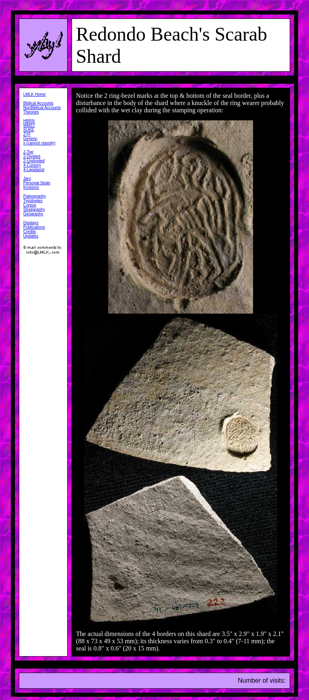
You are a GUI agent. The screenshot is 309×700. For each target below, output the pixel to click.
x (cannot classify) (39, 143)
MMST (29, 125)
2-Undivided (34, 161)
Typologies (33, 200)
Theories (31, 112)
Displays (31, 223)
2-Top (28, 152)
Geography (33, 214)
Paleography (34, 196)
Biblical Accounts (38, 103)
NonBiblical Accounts (42, 107)
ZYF (27, 134)
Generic (30, 138)
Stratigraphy (34, 209)
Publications (34, 227)
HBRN (29, 121)
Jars (27, 178)
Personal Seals (36, 183)
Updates (30, 236)
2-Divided (31, 156)
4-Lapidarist (33, 169)
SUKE (28, 130)
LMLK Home (34, 94)
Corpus (29, 205)
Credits (29, 231)
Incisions (31, 187)
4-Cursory (32, 165)
